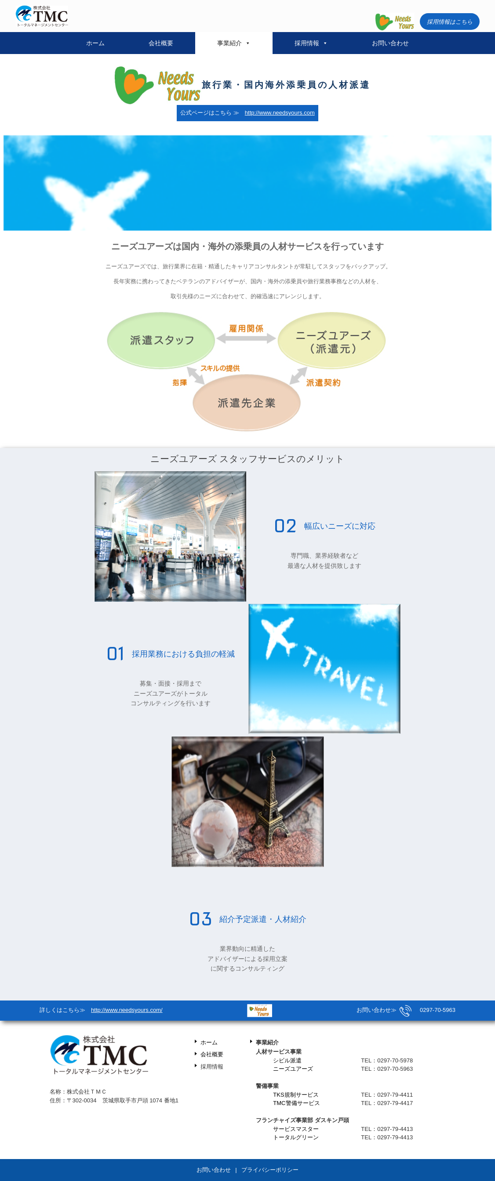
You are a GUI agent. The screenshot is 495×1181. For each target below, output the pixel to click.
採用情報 (311, 43)
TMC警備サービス (296, 1103)
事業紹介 (234, 43)
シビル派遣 (287, 1060)
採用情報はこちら (450, 21)
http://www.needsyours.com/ (127, 1010)
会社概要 (161, 43)
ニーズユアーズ (293, 1068)
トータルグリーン (296, 1137)
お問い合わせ (390, 43)
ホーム (95, 43)
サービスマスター (296, 1129)
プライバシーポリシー (269, 1170)
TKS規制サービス (295, 1094)
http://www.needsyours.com (280, 112)
